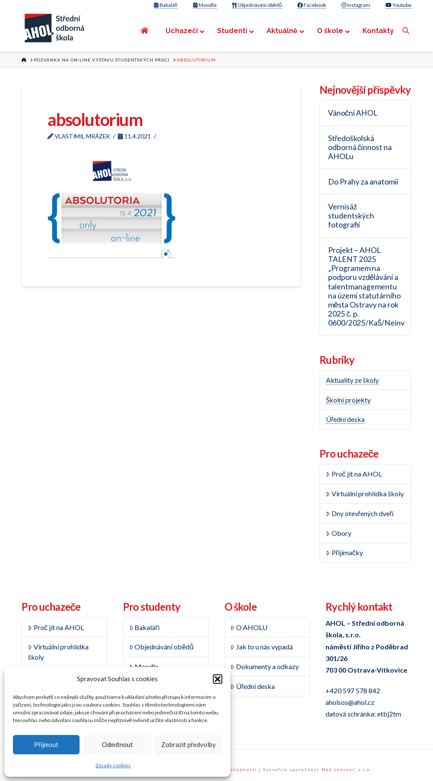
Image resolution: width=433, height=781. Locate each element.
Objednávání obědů (257, 5)
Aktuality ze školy (352, 380)
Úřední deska (345, 419)
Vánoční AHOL (353, 112)
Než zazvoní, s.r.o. (347, 769)
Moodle (205, 5)
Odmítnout (117, 744)
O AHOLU (248, 627)
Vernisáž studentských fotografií (351, 215)
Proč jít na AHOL (354, 474)
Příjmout (46, 744)
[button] (217, 679)
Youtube (399, 5)
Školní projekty (348, 400)
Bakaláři (166, 5)
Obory (338, 533)
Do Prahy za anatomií (363, 181)
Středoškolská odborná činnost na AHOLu (360, 147)
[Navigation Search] (407, 31)
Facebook (312, 5)
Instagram (355, 5)
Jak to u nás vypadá (261, 647)
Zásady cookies (113, 765)
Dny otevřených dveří (359, 513)
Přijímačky (344, 552)
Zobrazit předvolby (188, 744)
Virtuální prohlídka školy (365, 493)
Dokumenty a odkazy (264, 666)
